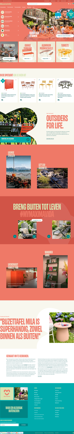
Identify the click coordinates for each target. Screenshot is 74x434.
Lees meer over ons (50, 138)
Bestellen (36, 390)
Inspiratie (36, 412)
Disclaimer (57, 432)
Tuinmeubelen (3, 7)
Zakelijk (56, 394)
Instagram (57, 414)
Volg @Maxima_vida (37, 220)
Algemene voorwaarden (39, 432)
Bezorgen (36, 394)
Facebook (57, 410)
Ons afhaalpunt (37, 400)
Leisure (56, 398)
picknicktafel (49, 367)
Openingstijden (37, 402)
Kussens (24, 7)
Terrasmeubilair (18, 7)
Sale (33, 7)
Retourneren (36, 396)
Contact (36, 404)
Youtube (56, 412)
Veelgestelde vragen (38, 398)
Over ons (57, 390)
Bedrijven (57, 402)
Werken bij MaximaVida (38, 416)
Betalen (35, 392)
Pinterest (57, 416)
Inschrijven (23, 424)
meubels (25, 364)
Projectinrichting (58, 400)
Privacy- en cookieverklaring (49, 432)
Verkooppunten (58, 392)
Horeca (56, 396)
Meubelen (29, 7)
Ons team (36, 410)
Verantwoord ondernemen (39, 414)
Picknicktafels (10, 7)
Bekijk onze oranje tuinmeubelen (64, 35)
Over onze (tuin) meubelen (39, 418)
